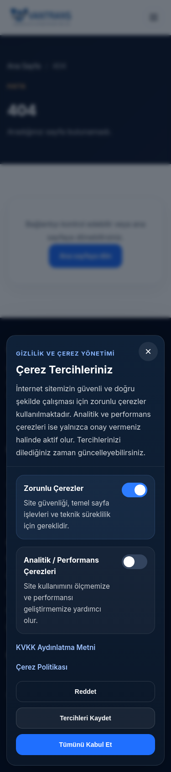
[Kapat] (148, 351)
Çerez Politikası (41, 667)
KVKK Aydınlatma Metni (55, 647)
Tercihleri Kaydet (85, 718)
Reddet (85, 691)
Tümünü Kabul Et (85, 744)
